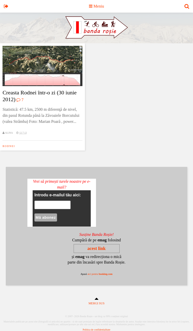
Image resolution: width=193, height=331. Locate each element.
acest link (96, 248)
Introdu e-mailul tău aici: (57, 195)
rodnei (9, 146)
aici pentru (100, 274)
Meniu (96, 6)
